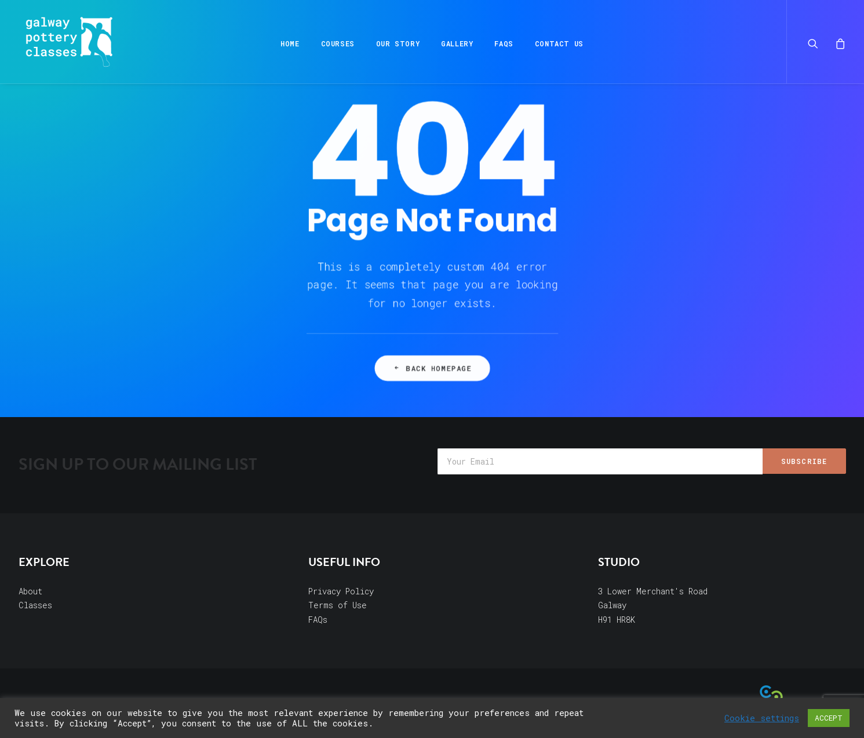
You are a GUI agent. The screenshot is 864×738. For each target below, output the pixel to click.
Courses (338, 43)
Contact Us (559, 43)
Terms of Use (337, 605)
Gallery (457, 43)
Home (289, 43)
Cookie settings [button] (761, 718)
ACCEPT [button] (829, 718)
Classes (35, 605)
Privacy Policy (341, 591)
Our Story (398, 43)
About (30, 591)
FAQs (503, 43)
